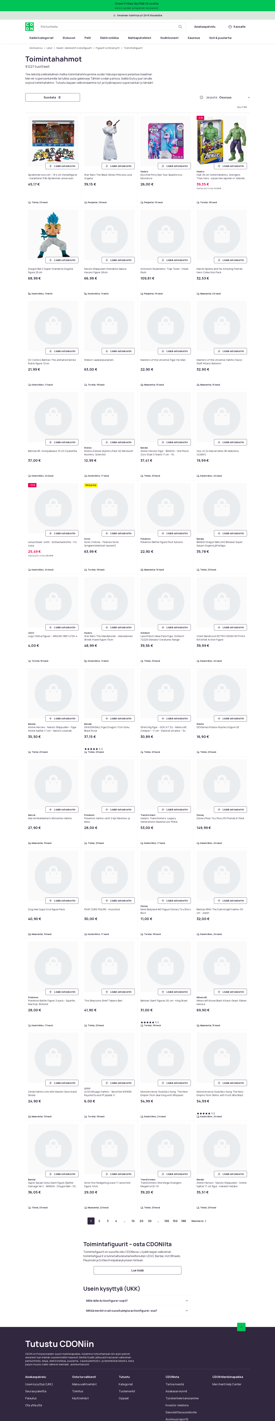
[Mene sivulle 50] (149, 1220)
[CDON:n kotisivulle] (29, 26)
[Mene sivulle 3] (107, 1220)
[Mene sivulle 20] (141, 1220)
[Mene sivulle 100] (166, 1220)
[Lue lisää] (137, 1270)
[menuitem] (41, 38)
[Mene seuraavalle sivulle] (199, 1220)
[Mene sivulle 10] (133, 1220)
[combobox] (112, 26)
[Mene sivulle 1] (91, 1220)
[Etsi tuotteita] (180, 26)
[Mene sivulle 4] (116, 1220)
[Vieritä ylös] (241, 1327)
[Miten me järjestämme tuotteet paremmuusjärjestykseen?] (201, 97)
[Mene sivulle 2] (99, 1220)
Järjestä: (212, 97)
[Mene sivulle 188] (183, 1220)
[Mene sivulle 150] (175, 1220)
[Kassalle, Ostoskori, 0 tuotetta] (237, 26)
